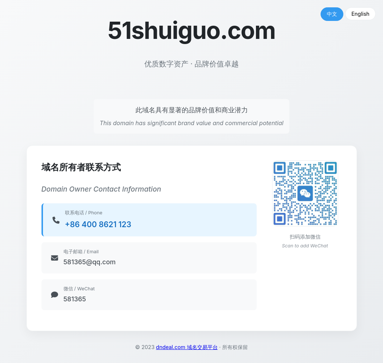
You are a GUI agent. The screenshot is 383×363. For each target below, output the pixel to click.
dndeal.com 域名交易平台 (187, 347)
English (360, 14)
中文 (332, 14)
